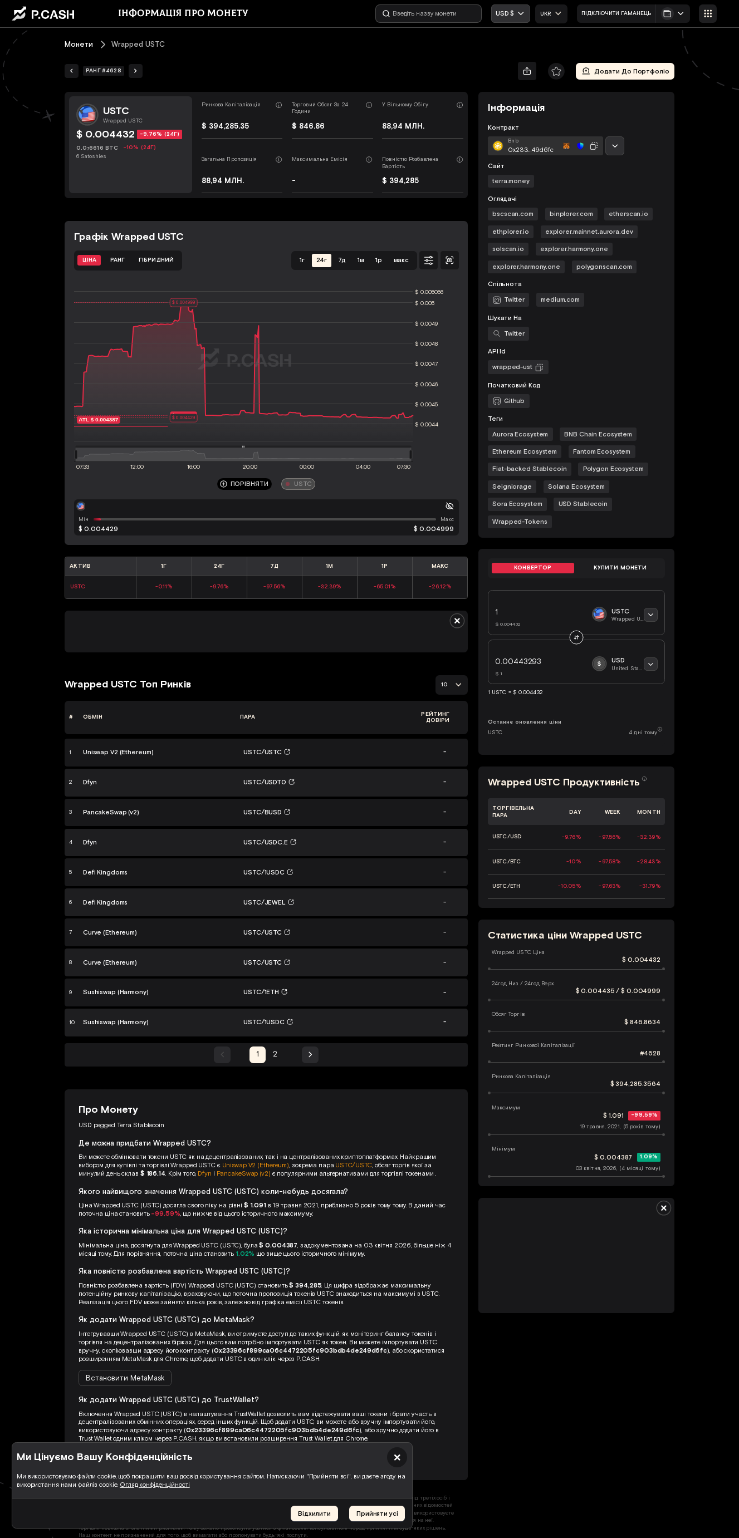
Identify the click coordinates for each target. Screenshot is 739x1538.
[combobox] (551, 13)
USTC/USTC (353, 1165)
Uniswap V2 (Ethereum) (256, 1165)
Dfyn (205, 1173)
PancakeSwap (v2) (244, 1173)
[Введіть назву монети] (428, 13)
